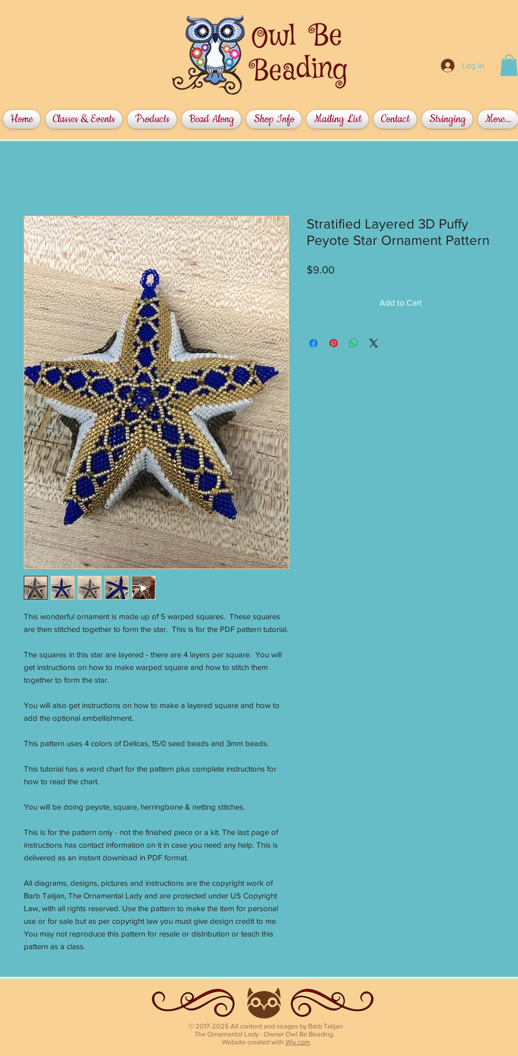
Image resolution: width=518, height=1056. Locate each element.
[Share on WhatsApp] (353, 343)
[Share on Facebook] (313, 343)
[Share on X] (373, 343)
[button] (509, 65)
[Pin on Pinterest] (333, 343)
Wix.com (297, 1042)
